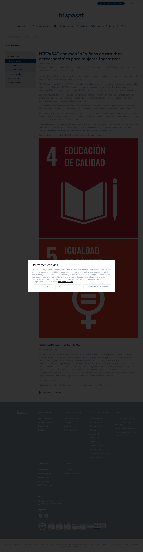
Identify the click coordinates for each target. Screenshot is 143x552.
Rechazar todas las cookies (68, 287)
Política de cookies (65, 281)
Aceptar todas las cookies (97, 287)
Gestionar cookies (43, 287)
